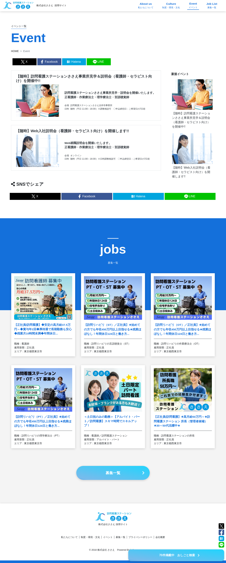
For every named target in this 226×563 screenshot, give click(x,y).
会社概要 (160, 537)
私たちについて (69, 537)
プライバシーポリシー (140, 537)
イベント (108, 537)
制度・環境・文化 (90, 537)
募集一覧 (120, 537)
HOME (15, 51)
